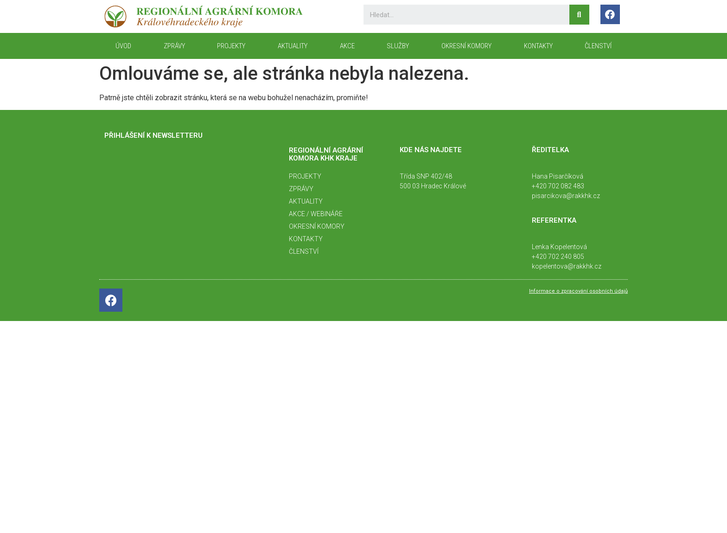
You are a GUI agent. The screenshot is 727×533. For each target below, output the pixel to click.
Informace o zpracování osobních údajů (578, 291)
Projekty (231, 46)
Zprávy (174, 46)
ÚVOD (123, 46)
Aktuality (292, 46)
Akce (347, 46)
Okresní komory (466, 46)
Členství (598, 46)
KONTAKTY (538, 46)
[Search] (579, 15)
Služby (398, 46)
